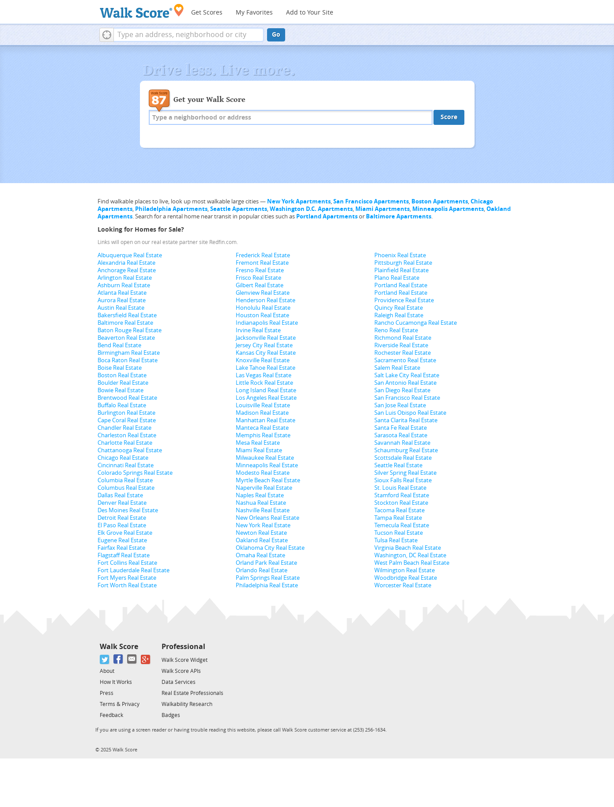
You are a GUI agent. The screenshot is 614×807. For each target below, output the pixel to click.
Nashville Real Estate (263, 510)
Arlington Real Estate (125, 277)
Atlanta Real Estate (122, 292)
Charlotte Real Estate (125, 442)
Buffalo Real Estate (122, 405)
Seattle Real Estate (398, 465)
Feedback (111, 715)
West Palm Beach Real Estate (411, 562)
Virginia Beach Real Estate (407, 547)
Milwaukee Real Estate (265, 457)
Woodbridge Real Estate (405, 577)
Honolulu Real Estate (263, 307)
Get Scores (206, 12)
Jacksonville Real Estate (266, 337)
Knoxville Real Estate (263, 360)
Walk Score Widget (184, 660)
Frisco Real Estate (258, 277)
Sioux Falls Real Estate (403, 480)
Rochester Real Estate (402, 352)
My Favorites (254, 12)
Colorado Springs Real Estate (135, 472)
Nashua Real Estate (261, 502)
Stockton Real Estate (401, 502)
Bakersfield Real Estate (127, 315)
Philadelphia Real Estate (267, 585)
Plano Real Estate (396, 277)
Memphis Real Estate (263, 435)
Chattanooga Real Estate (130, 450)
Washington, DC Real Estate (410, 555)
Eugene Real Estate (122, 540)
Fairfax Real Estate (121, 547)
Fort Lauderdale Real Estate (134, 570)
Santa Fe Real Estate (400, 427)
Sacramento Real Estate (405, 360)
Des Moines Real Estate (128, 510)
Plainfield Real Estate (401, 270)
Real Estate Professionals (192, 693)
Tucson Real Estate (398, 532)
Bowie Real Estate (120, 390)
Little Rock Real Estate (264, 382)
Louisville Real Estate (263, 405)
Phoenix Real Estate (400, 255)
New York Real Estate (263, 525)
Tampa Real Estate (398, 517)
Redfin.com (223, 242)
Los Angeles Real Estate (266, 397)
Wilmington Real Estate (404, 570)
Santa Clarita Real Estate (405, 420)
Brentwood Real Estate (127, 397)
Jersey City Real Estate (264, 345)
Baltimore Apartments (398, 216)
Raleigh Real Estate (398, 315)
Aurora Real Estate (122, 300)
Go (276, 34)
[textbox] (188, 35)
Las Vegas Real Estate (263, 375)
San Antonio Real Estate (405, 382)
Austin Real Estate (121, 307)
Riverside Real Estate (401, 345)
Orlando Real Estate (261, 570)
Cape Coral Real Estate (127, 420)
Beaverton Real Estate (126, 337)
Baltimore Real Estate (125, 322)
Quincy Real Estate (398, 307)
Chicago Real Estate (123, 457)
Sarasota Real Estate (400, 435)
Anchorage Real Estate (127, 270)
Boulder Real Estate (123, 382)
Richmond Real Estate (402, 337)
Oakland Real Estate (262, 540)
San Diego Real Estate (402, 390)
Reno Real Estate (396, 330)
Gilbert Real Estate (259, 285)
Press (106, 693)
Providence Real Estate (404, 300)
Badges (171, 715)
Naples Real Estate (260, 495)
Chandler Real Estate (124, 427)
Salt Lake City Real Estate (406, 375)
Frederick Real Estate (263, 255)
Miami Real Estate (259, 450)
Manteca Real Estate (262, 427)
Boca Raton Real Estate (128, 360)
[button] (106, 35)
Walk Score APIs (181, 671)
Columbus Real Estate (126, 487)
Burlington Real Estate (126, 412)
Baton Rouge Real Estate (130, 330)
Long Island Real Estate (266, 390)
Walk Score (119, 646)
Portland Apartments (327, 216)
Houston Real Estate (262, 315)
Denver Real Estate (122, 502)
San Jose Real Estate (400, 405)
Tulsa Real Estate (396, 540)
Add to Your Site (309, 12)
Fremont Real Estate (262, 262)
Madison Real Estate (262, 412)
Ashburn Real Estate (124, 285)
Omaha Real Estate (260, 555)
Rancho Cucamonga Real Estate (415, 322)
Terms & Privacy (119, 704)
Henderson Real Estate (265, 300)
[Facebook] (118, 659)
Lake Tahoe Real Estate (265, 367)
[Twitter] (105, 659)
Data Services (179, 682)
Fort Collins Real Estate (127, 562)
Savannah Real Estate (402, 442)
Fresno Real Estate (260, 270)
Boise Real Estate (120, 367)
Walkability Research (187, 704)
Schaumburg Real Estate (406, 450)
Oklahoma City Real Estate (270, 547)
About (107, 671)
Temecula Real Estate (401, 525)
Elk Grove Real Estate (125, 532)
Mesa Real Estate (258, 442)
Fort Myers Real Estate (127, 577)
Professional (183, 646)
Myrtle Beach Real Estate (268, 480)
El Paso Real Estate (122, 525)
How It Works (116, 682)
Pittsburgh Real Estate (403, 262)
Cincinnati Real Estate (126, 465)
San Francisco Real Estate (407, 397)
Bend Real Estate (119, 345)
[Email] (132, 659)
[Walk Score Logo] (142, 11)
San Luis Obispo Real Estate (410, 412)
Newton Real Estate (261, 532)
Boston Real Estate (122, 375)
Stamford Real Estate (401, 495)
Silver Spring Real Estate (405, 472)
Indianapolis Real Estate (267, 322)
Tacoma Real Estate (399, 510)
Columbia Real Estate (125, 480)
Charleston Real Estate (127, 435)
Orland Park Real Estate (266, 562)
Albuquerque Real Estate (130, 255)
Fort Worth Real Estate (127, 585)
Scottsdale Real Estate (403, 457)
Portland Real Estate (400, 285)
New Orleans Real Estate (267, 517)
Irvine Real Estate (258, 330)
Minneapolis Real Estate (267, 465)
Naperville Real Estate (264, 487)
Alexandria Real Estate (126, 262)
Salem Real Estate (397, 367)
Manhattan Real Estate (265, 420)
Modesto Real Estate (263, 472)
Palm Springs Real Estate (268, 577)
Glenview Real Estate (263, 292)
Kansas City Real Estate (266, 352)
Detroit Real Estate (122, 517)
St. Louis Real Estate (400, 487)
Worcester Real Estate (402, 585)
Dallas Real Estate (120, 495)
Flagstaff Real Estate (124, 555)
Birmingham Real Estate (129, 352)
